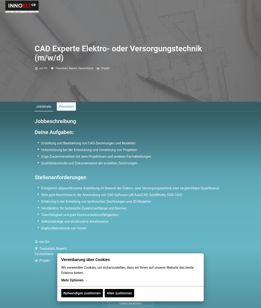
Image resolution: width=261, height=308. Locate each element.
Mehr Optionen (74, 280)
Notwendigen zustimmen (82, 293)
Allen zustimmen (119, 293)
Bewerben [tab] (66, 106)
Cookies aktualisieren (131, 303)
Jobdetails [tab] (43, 106)
